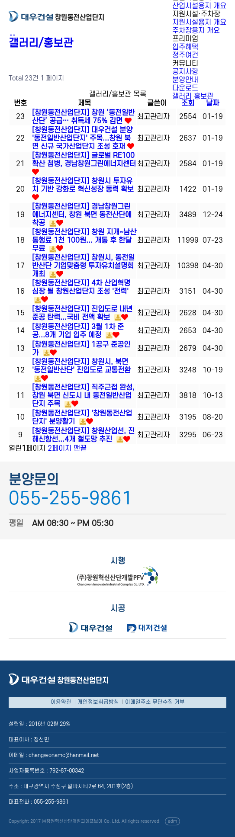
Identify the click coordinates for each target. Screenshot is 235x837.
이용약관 (61, 702)
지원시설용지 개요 (199, 22)
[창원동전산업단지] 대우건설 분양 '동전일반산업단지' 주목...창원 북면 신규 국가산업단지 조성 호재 (82, 138)
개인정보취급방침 (98, 702)
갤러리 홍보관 (192, 96)
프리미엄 (185, 39)
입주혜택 (185, 47)
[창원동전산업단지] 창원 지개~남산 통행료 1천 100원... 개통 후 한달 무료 (84, 240)
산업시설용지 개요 (199, 6)
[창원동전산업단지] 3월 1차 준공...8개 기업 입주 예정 (78, 331)
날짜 (212, 103)
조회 (187, 103)
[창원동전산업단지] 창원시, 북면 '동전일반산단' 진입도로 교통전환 (81, 366)
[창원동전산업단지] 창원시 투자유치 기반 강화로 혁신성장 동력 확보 (83, 185)
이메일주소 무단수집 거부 (155, 702)
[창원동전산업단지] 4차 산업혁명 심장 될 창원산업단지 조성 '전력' (81, 287)
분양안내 (185, 80)
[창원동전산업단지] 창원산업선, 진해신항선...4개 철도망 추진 (83, 435)
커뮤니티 (185, 63)
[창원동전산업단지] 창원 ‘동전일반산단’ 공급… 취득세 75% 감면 (83, 117)
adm (172, 821)
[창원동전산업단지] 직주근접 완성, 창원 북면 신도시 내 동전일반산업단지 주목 (83, 396)
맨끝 (80, 448)
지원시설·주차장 (196, 14)
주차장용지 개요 (196, 31)
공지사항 (185, 72)
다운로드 (185, 88)
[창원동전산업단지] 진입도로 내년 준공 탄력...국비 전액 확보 (82, 313)
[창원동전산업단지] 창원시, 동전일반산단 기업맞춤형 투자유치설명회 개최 (83, 266)
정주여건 (185, 55)
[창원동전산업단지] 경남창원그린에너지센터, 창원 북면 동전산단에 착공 (82, 215)
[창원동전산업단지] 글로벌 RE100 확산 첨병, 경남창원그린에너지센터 (84, 160)
